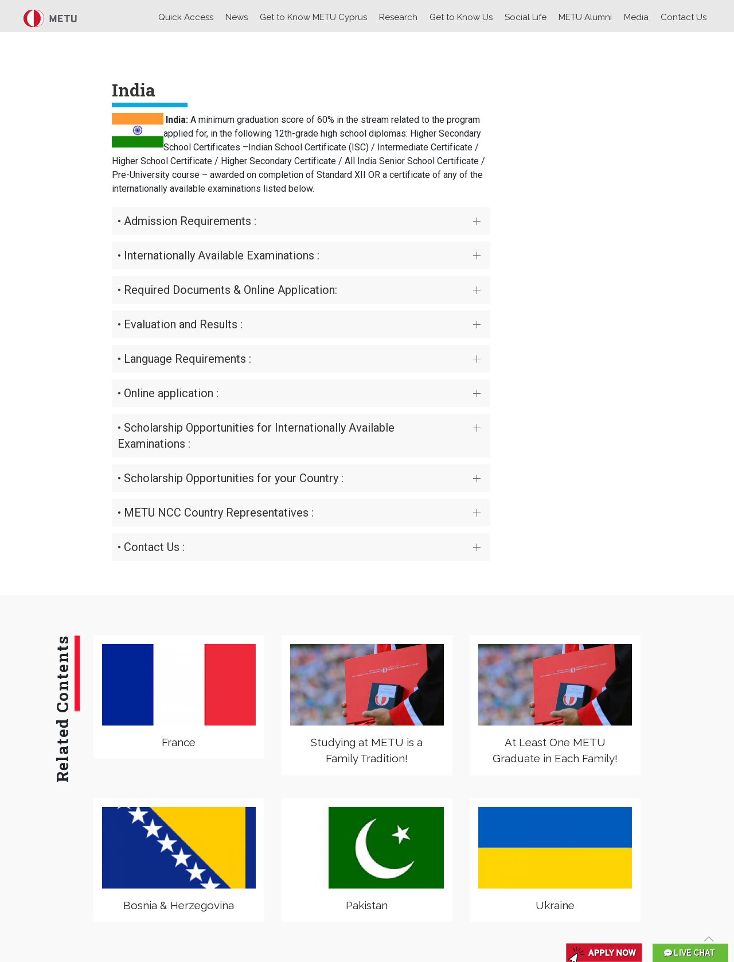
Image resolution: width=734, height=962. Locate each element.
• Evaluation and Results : (180, 324)
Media (636, 17)
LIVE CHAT (689, 952)
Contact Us (683, 17)
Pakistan (367, 905)
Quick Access (185, 17)
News (236, 17)
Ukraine (555, 905)
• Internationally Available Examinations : (218, 255)
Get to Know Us (461, 17)
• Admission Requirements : (187, 221)
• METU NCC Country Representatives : (216, 512)
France (179, 742)
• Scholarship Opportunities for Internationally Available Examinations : (256, 436)
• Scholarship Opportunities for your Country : (230, 478)
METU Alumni (585, 17)
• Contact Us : (151, 547)
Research (398, 17)
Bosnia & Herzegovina (178, 905)
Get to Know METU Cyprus (313, 17)
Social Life (525, 17)
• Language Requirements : (184, 359)
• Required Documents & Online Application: (227, 290)
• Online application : (168, 393)
